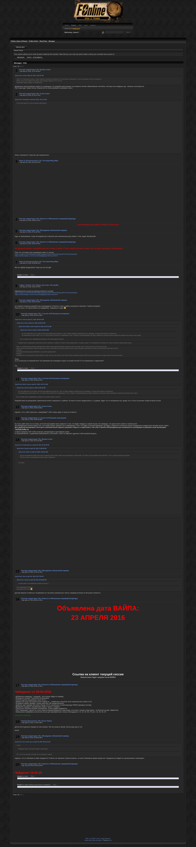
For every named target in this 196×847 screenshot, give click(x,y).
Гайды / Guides (25, 285)
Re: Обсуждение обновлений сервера (52, 230)
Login (86, 25)
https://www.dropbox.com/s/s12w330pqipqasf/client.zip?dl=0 (36, 256)
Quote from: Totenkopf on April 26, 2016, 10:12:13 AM (31, 99)
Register (93, 25)
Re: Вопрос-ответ (44, 70)
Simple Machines (105, 838)
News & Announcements (28, 161)
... (22, 66)
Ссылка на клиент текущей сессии (98, 674)
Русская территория (27, 70)
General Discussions (29, 721)
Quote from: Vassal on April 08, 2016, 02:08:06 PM (31, 580)
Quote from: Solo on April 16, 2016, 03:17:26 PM (29, 576)
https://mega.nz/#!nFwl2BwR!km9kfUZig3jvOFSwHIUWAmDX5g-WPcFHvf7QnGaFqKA (46, 254)
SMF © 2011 (96, 838)
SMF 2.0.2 (89, 838)
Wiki (80, 25)
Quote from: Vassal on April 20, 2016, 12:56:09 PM (31, 448)
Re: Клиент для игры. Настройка (45, 285)
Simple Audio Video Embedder (93, 840)
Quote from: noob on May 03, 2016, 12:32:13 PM (29, 75)
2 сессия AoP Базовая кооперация (52, 418)
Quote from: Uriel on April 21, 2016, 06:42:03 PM (31, 323)
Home (67, 25)
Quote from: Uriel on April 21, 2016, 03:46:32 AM (34, 330)
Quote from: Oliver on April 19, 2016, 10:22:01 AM (33, 452)
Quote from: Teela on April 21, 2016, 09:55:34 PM (29, 319)
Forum (73, 25)
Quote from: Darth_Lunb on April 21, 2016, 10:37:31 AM (35, 326)
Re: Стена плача (43, 94)
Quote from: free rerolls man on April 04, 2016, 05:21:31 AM (32, 742)
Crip (110, 840)
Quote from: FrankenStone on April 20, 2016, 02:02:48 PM (32, 445)
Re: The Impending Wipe (48, 161)
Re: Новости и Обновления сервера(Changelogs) (56, 219)
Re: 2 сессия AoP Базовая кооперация (54, 314)
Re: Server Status (45, 721)
